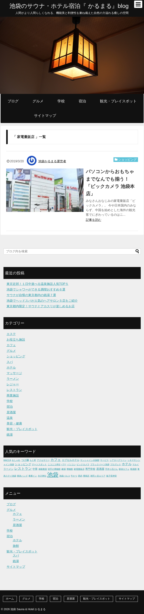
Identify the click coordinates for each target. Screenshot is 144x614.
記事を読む (93, 220)
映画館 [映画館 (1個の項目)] (133, 469)
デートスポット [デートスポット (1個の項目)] (39, 464)
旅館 (16, 545)
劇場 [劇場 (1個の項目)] (63, 469)
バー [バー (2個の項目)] (63, 464)
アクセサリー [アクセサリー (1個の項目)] (43, 460)
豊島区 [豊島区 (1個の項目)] (86, 476)
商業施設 (13, 395)
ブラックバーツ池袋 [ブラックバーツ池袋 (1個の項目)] (99, 464)
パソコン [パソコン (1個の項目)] (71, 464)
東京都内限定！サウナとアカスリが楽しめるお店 (41, 306)
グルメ (37, 101)
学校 (61, 101)
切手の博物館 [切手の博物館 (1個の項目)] (54, 469)
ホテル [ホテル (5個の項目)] (127, 464)
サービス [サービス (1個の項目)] (104, 460)
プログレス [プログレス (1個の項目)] (115, 464)
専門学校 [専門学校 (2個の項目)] (90, 468)
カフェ (11, 345)
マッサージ (14, 373)
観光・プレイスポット (118, 101)
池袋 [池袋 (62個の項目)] (52, 474)
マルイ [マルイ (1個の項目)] (135, 464)
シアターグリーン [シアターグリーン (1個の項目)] (118, 460)
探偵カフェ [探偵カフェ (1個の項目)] (124, 469)
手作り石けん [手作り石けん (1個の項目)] (111, 469)
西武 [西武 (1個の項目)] (80, 476)
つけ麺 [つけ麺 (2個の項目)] (25, 460)
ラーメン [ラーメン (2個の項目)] (8, 468)
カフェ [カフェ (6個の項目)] (55, 460)
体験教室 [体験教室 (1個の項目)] (42, 469)
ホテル (11, 367)
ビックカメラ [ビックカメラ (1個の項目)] (83, 464)
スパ (10, 362)
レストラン (14, 390)
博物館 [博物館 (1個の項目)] (69, 469)
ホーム (10, 598)
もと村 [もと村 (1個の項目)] (33, 460)
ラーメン (13, 378)
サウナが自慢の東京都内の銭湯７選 (31, 295)
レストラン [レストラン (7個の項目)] (23, 469)
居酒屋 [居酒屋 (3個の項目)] (100, 468)
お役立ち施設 (16, 339)
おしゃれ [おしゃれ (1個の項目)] (16, 460)
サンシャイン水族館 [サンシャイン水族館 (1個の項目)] (89, 460)
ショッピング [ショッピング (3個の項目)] (23, 464)
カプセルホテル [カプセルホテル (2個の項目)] (70, 460)
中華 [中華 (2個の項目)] (34, 468)
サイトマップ (45, 116)
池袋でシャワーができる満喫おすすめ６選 (36, 289)
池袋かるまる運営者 (52, 161)
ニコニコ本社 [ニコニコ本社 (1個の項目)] (54, 464)
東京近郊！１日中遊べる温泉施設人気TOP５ (38, 284)
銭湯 (10, 434)
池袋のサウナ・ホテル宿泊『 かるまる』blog (69, 6)
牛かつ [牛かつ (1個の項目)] (74, 476)
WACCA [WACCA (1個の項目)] (7, 460)
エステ (11, 334)
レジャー (13, 384)
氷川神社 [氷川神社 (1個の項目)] (42, 476)
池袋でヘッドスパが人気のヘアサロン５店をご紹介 (42, 300)
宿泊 (82, 101)
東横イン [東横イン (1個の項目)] (32, 476)
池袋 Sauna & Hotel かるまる (28, 609)
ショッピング (127, 159)
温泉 (10, 417)
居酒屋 (11, 412)
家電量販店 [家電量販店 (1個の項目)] (79, 469)
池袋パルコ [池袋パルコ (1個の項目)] (64, 476)
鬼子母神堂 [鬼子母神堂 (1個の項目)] (111, 476)
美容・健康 (14, 423)
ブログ (13, 101)
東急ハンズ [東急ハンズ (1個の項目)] (22, 476)
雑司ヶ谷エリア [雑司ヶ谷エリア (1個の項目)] (97, 476)
